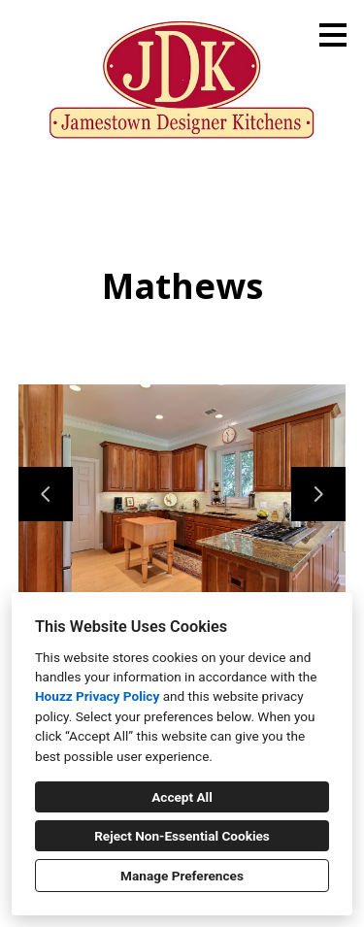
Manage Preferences (182, 875)
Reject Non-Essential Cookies (182, 836)
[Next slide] (318, 494)
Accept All (182, 797)
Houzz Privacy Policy (97, 696)
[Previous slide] (45, 494)
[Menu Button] (333, 35)
